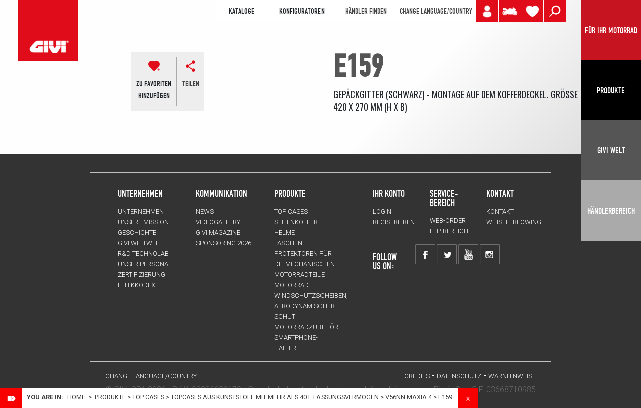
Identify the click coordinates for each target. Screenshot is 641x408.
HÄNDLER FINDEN (366, 11)
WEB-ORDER (448, 220)
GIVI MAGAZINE (218, 232)
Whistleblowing (513, 222)
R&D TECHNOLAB (143, 253)
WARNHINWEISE (512, 376)
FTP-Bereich (449, 231)
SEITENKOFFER (296, 222)
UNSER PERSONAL (145, 264)
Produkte (289, 193)
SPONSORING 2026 (223, 243)
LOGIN (382, 211)
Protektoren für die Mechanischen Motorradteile (304, 264)
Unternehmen (141, 211)
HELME (284, 232)
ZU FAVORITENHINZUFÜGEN (153, 89)
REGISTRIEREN (394, 222)
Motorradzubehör (306, 327)
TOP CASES (148, 397)
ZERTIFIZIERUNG (141, 274)
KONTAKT (500, 211)
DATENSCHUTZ (459, 376)
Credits (417, 376)
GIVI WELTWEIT (139, 243)
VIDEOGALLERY (218, 222)
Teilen (190, 83)
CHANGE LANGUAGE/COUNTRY (436, 11)
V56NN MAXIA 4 (408, 397)
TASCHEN (288, 243)
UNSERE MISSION (143, 222)
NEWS (205, 211)
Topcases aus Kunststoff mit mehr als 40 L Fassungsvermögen (275, 397)
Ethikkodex (136, 285)
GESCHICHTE (137, 232)
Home (76, 397)
